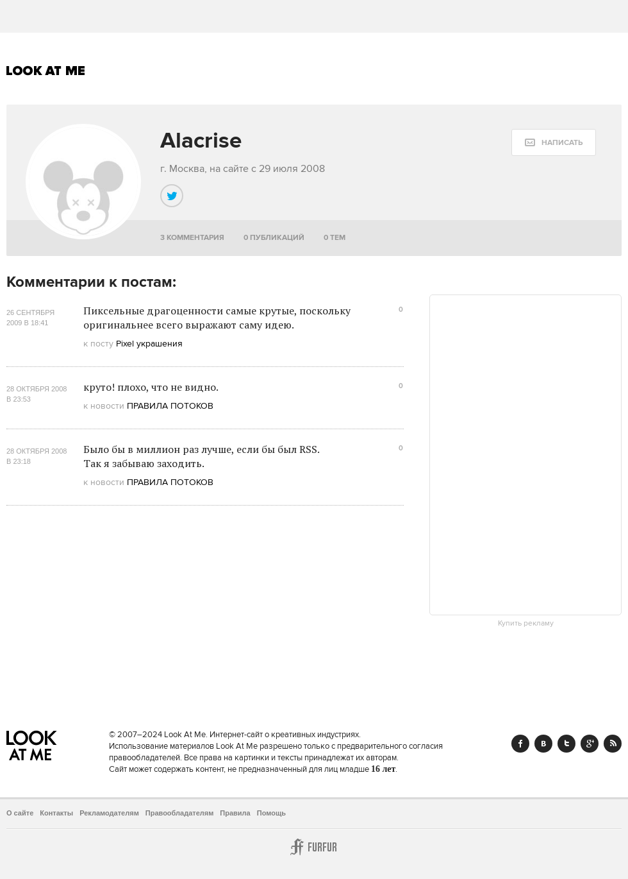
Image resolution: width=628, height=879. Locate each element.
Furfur (314, 847)
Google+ (590, 744)
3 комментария (192, 238)
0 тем (334, 238)
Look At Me (45, 70)
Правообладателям (179, 813)
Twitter (566, 744)
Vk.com (543, 744)
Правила (235, 813)
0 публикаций (274, 238)
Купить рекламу (526, 623)
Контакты (56, 813)
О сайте (19, 813)
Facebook (520, 744)
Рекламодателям (109, 813)
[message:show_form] (553, 142)
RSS (613, 744)
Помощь (271, 813)
